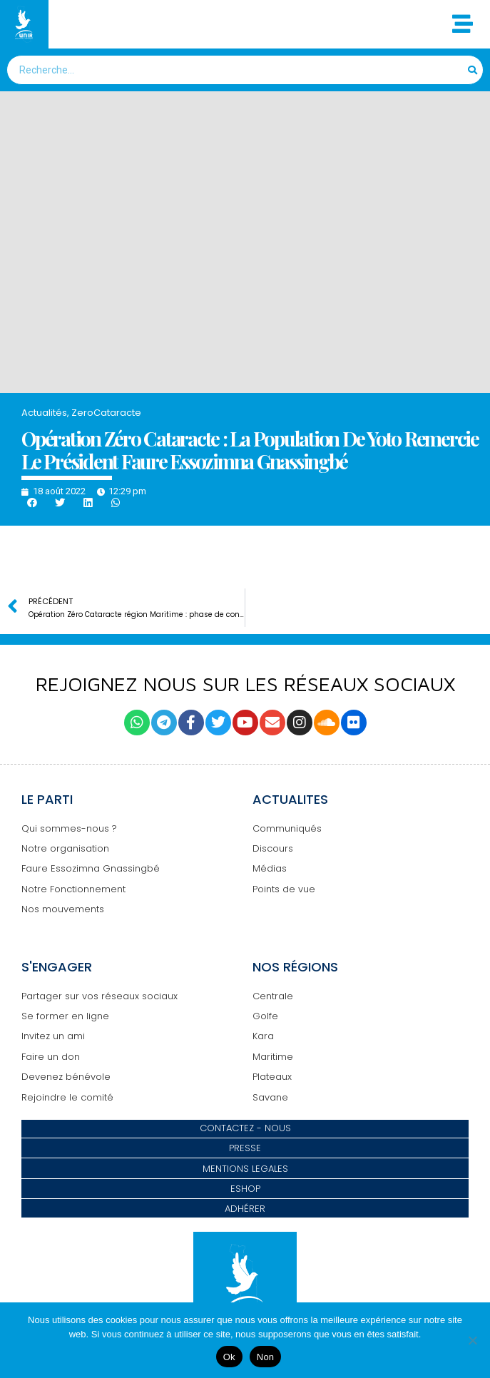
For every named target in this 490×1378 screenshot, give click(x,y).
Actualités (44, 412)
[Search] (473, 70)
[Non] (472, 1340)
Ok (229, 1357)
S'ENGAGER (56, 967)
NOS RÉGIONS (295, 967)
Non (266, 1357)
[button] (31, 503)
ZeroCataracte (106, 412)
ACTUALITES (290, 799)
